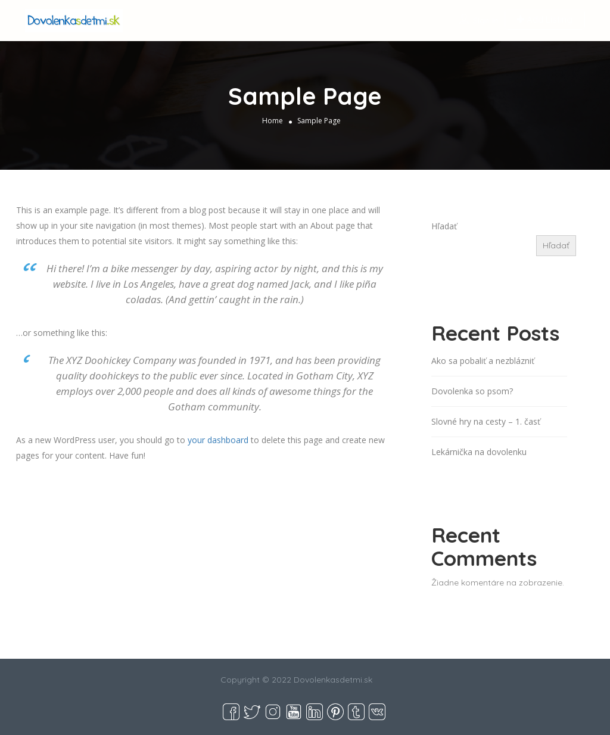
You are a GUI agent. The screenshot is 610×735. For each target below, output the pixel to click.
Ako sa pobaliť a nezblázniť (482, 360)
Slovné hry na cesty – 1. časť (485, 421)
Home (272, 121)
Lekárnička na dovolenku (479, 451)
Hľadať (444, 226)
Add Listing (544, 19)
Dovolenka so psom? (472, 391)
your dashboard (218, 440)
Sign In (486, 20)
